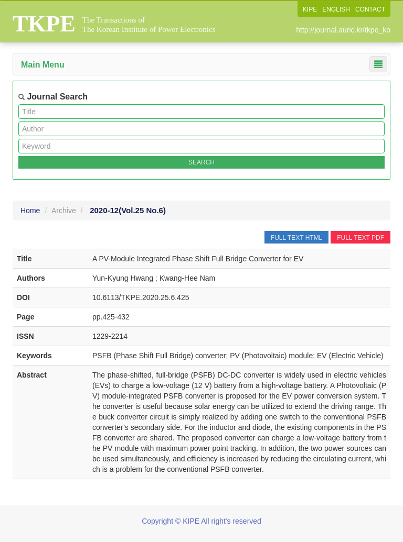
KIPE (310, 9)
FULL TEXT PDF (360, 237)
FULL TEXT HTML (296, 237)
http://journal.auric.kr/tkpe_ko (343, 30)
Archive (63, 210)
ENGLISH (336, 9)
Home (30, 210)
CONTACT (370, 9)
